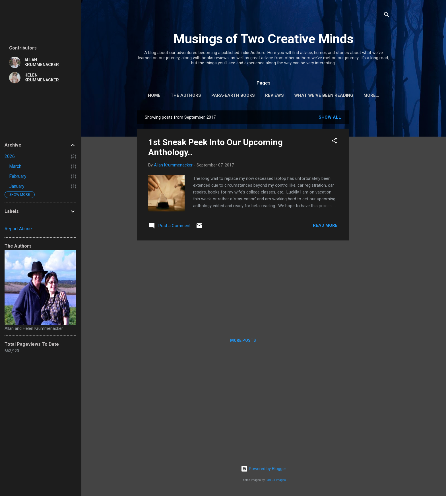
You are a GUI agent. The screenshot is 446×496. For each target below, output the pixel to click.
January (16, 186)
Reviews (274, 95)
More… (371, 95)
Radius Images (276, 481)
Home (154, 95)
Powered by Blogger (263, 469)
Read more (325, 226)
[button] (334, 142)
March (15, 166)
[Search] (386, 15)
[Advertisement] (372, 197)
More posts (243, 341)
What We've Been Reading (323, 95)
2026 (10, 156)
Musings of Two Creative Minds (264, 38)
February (17, 176)
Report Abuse (18, 228)
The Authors (186, 95)
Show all (330, 118)
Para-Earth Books (233, 95)
